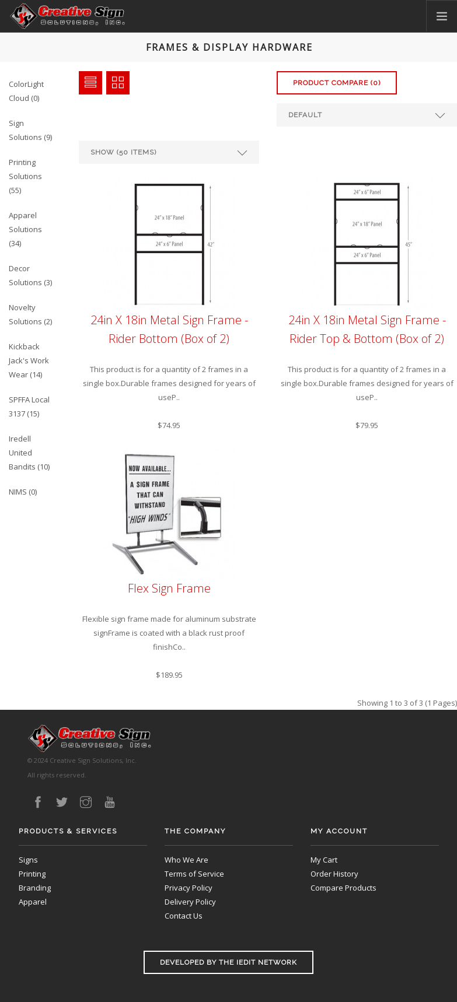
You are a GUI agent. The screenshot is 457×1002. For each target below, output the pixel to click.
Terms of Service (194, 873)
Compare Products (343, 887)
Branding (35, 887)
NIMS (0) (23, 491)
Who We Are (186, 859)
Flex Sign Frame (169, 588)
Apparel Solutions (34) (25, 229)
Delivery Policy (190, 901)
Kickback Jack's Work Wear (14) (29, 360)
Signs (28, 859)
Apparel (33, 901)
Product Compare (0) (337, 83)
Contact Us (184, 915)
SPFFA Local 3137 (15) (29, 406)
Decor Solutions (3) (30, 275)
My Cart (324, 859)
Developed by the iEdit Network (228, 962)
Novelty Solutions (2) (30, 314)
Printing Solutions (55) (25, 176)
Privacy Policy (188, 887)
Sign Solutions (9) (30, 130)
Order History (334, 873)
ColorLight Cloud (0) (26, 91)
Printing (32, 873)
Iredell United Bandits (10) (29, 452)
